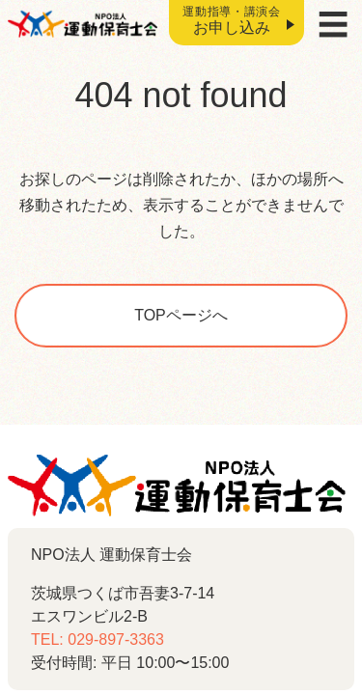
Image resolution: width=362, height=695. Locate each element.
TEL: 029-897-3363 (97, 639)
